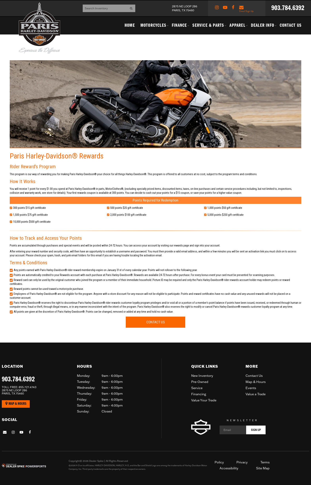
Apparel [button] (237, 25)
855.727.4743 (19, 387)
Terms (265, 462)
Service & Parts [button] (208, 25)
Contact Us (290, 25)
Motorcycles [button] (153, 25)
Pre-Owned (199, 382)
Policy (219, 462)
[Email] (243, 430)
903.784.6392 (18, 379)
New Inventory (202, 376)
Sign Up (256, 430)
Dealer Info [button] (262, 25)
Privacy (242, 462)
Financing (198, 394)
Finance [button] (179, 25)
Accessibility (229, 468)
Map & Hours (15, 404)
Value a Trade (256, 394)
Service (197, 388)
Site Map (263, 468)
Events (251, 388)
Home (130, 25)
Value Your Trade (203, 400)
